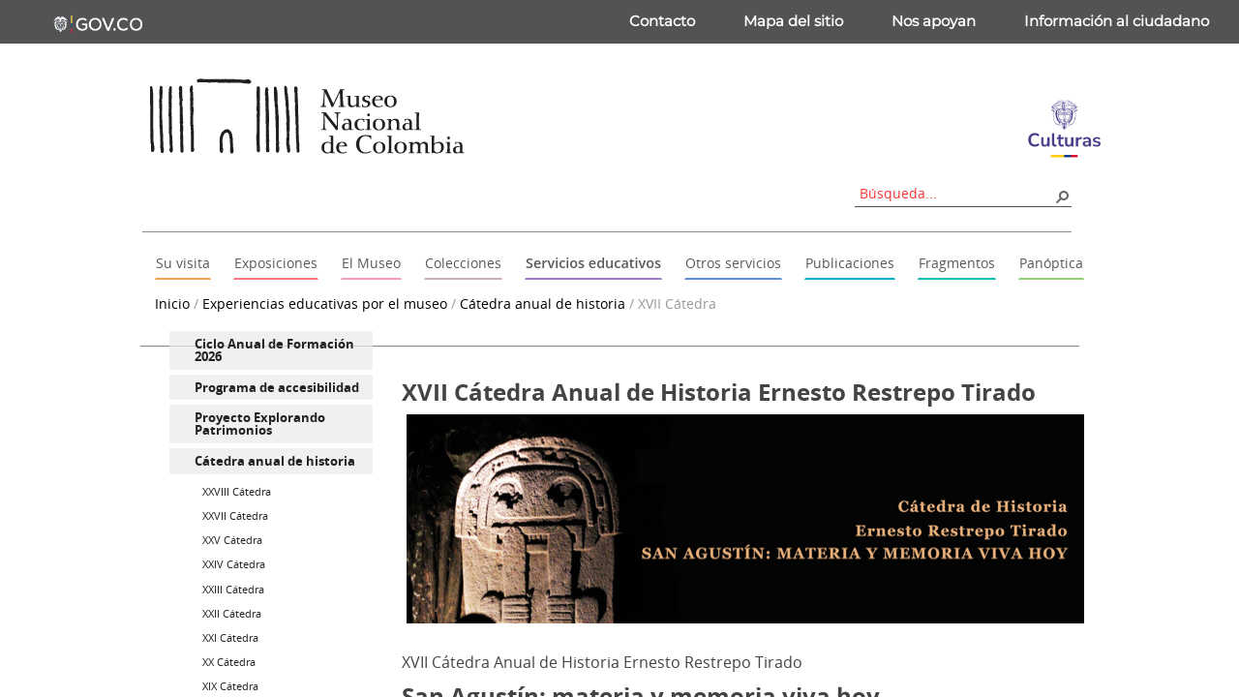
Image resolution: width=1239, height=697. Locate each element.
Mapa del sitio (793, 21)
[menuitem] (271, 350)
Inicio (172, 303)
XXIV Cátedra (233, 564)
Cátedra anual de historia (542, 303)
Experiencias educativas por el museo (324, 303)
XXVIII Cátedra (236, 491)
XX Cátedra (229, 661)
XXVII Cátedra (235, 515)
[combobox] (956, 193)
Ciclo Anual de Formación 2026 (274, 350)
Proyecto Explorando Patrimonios (260, 424)
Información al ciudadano (1116, 21)
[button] (1062, 195)
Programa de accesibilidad (277, 387)
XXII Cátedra (231, 613)
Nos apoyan (933, 21)
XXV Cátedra (232, 539)
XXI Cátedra (230, 637)
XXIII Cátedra (233, 589)
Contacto (662, 21)
